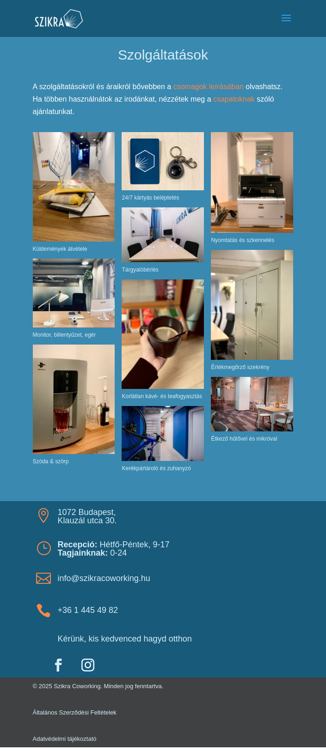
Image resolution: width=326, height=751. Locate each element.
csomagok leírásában (208, 87)
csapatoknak (234, 99)
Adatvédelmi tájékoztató (65, 738)
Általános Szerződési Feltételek (75, 712)
